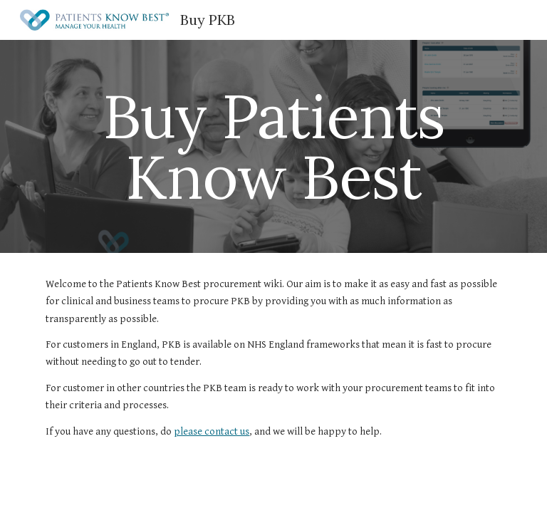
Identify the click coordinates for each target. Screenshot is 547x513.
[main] (273, 146)
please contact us (211, 431)
